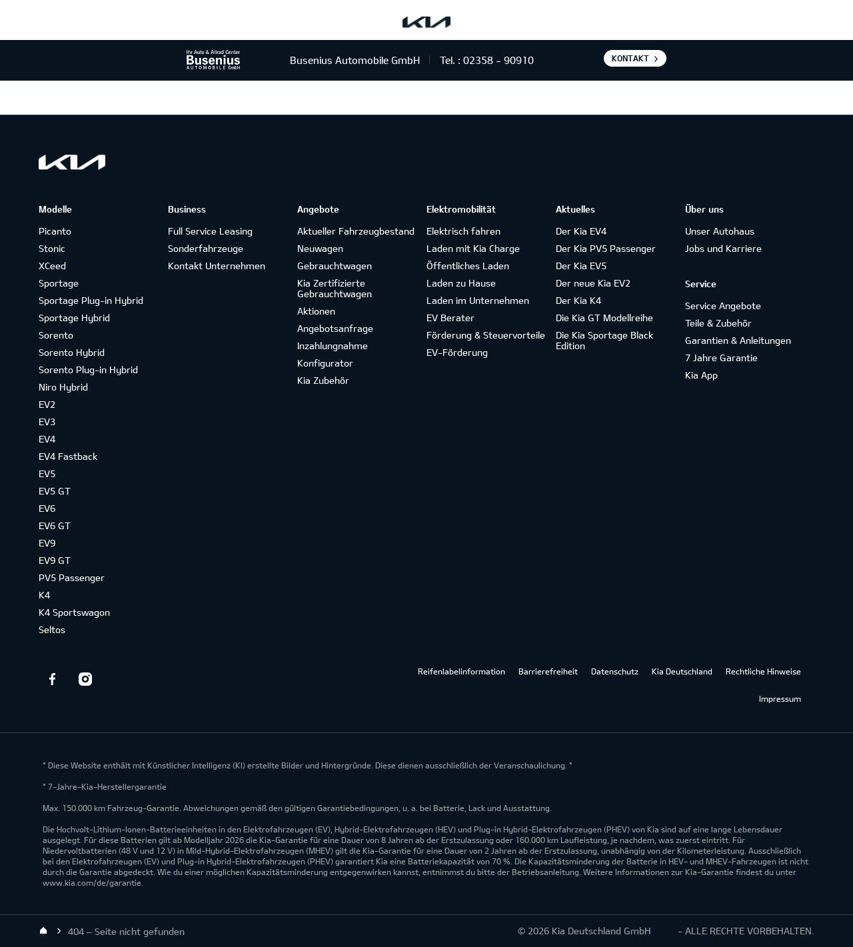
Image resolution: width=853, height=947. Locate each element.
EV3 (47, 421)
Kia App (701, 375)
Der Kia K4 (578, 300)
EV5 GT (55, 490)
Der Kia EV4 (581, 231)
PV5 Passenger (72, 577)
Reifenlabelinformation (461, 671)
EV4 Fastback (68, 456)
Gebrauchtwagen (334, 265)
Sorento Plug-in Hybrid (88, 369)
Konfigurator (325, 363)
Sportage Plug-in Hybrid (91, 300)
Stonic (52, 248)
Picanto (55, 231)
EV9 (47, 542)
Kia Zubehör (323, 380)
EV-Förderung (457, 352)
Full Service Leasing (210, 231)
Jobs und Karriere (723, 248)
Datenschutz (614, 671)
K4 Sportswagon (74, 612)
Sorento (56, 335)
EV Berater (450, 317)
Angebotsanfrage (335, 328)
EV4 (47, 439)
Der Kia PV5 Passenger (606, 248)
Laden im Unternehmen (477, 300)
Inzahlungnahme (332, 345)
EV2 (47, 404)
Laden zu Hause (461, 283)
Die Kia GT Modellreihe (604, 317)
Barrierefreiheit (548, 671)
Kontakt (630, 58)
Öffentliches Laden (467, 265)
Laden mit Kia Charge (473, 248)
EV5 (47, 473)
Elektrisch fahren (463, 231)
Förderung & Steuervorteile (485, 335)
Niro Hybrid (63, 387)
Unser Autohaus (719, 231)
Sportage (59, 283)
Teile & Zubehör (718, 323)
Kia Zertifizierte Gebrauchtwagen (334, 288)
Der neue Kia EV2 (593, 283)
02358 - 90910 (498, 60)
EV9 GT (55, 560)
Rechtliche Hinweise (763, 671)
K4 (44, 594)
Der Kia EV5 (581, 265)
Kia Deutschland (682, 671)
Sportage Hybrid (74, 317)
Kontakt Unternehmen (216, 265)
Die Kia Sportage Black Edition (604, 340)
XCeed (52, 265)
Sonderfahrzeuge (205, 248)
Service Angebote (723, 305)
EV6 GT (55, 525)
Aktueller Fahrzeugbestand (356, 231)
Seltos (52, 629)
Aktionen (316, 311)
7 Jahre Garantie (721, 357)
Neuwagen (320, 248)
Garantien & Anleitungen (738, 340)
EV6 (47, 508)
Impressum (780, 698)
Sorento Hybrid (72, 352)
